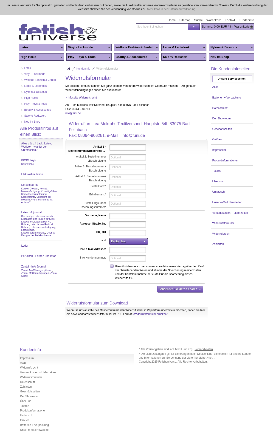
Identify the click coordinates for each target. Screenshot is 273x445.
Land (103, 240)
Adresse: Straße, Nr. (93, 223)
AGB (215, 87)
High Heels (41, 57)
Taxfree (216, 170)
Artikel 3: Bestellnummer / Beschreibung (90, 168)
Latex (41, 47)
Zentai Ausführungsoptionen (36, 270)
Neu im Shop (220, 57)
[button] (194, 26)
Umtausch (218, 191)
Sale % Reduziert (183, 57)
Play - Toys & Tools (88, 57)
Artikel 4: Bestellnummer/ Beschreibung (90, 178)
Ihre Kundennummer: (93, 257)
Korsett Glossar (29, 188)
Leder (24, 245)
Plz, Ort (101, 232)
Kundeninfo (83, 68)
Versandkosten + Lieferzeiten (230, 212)
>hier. (210, 357)
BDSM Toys (28, 160)
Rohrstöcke (27, 164)
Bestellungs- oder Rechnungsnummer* (93, 205)
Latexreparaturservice (33, 232)
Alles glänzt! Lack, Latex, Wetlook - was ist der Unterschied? (36, 147)
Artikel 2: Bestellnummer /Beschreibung (91, 158)
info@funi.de (73, 113)
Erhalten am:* (97, 194)
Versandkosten (204, 349)
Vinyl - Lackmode (88, 47)
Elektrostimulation (32, 174)
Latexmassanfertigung (43, 227)
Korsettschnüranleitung (34, 194)
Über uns (218, 181)
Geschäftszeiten (222, 129)
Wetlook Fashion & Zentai (136, 47)
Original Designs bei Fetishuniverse (38, 234)
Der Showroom (221, 118)
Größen (217, 139)
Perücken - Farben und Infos (38, 256)
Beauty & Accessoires (136, 57)
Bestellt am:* (98, 186)
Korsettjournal (29, 184)
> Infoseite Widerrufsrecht (81, 97)
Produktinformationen (225, 160)
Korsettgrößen (48, 191)
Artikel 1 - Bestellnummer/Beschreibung (87, 148)
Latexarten (27, 221)
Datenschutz (220, 108)
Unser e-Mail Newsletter (227, 202)
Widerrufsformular (223, 223)
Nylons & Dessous (231, 47)
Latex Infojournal (31, 212)
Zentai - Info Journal (33, 266)
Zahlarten (218, 244)
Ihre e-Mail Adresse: (93, 249)
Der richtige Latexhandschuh (37, 216)
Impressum (219, 150)
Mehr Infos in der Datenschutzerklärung (171, 9)
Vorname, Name (95, 215)
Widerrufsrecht (221, 233)
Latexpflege (27, 229)
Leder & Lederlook (183, 47)
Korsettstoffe (28, 196)
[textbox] (162, 26)
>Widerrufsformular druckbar (149, 314)
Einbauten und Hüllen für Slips (38, 218)
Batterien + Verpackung (226, 97)
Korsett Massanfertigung (34, 190)
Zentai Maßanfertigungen (35, 273)
